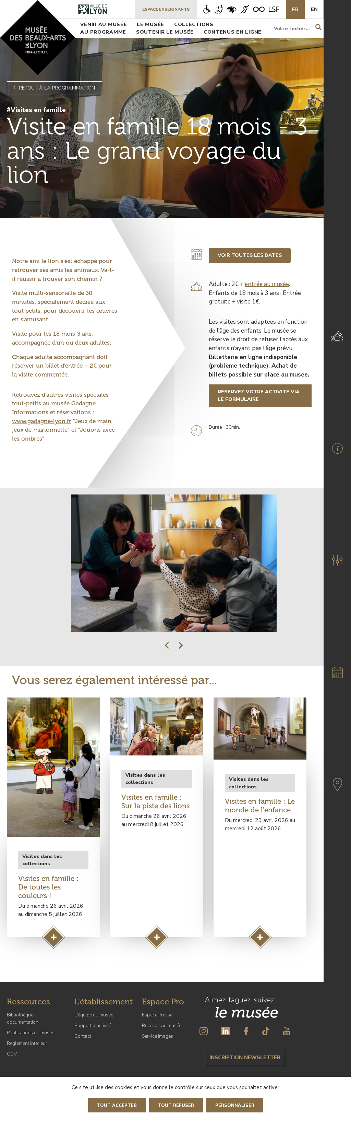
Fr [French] (295, 9)
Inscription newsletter (244, 1057)
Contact (82, 1036)
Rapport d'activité (92, 1025)
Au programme (103, 31)
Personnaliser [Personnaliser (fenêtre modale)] (234, 1105)
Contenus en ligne (233, 31)
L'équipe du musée (93, 1015)
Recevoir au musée (161, 1025)
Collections (194, 24)
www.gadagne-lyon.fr (41, 421)
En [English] (314, 9)
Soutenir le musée (165, 31)
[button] (167, 645)
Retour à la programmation (53, 87)
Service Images (157, 1036)
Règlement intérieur (27, 1043)
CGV (12, 1054)
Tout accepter (117, 1105)
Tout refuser (176, 1105)
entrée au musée (267, 284)
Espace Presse (157, 1015)
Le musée (150, 24)
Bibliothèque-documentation (22, 1018)
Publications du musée (30, 1032)
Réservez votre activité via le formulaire (259, 395)
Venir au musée (103, 24)
